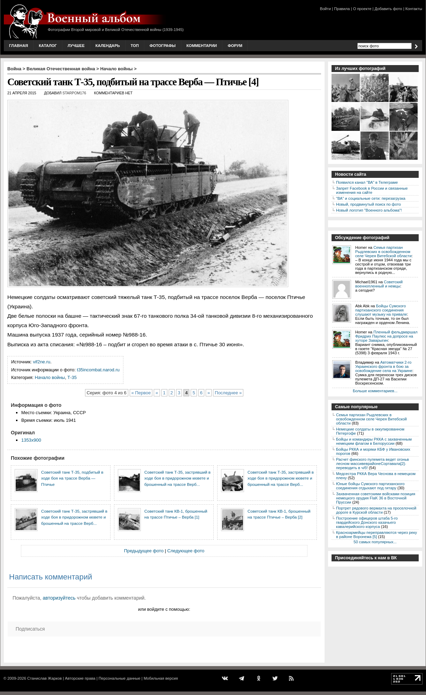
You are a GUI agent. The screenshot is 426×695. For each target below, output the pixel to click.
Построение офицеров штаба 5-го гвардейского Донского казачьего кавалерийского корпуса (367, 522)
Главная (18, 46)
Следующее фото (186, 550)
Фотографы (163, 46)
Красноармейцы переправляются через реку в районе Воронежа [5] (376, 534)
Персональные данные (119, 678)
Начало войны (116, 68)
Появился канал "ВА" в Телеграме (367, 182)
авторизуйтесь (59, 598)
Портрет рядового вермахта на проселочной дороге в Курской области (376, 510)
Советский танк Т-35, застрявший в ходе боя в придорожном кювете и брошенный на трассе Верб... (177, 478)
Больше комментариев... (375, 391)
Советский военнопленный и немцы (379, 284)
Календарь (108, 46)
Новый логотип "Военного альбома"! (369, 210)
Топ (135, 46)
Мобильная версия (161, 678)
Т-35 (72, 377)
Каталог (48, 46)
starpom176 (74, 93)
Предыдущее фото (143, 550)
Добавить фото (388, 9)
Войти (325, 9)
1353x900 (31, 440)
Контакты (413, 9)
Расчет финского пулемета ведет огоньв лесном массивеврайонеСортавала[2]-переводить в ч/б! (372, 463)
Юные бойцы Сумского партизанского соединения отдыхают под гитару (370, 486)
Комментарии (202, 46)
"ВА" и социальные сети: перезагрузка (370, 198)
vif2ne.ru (42, 361)
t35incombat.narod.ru (98, 369)
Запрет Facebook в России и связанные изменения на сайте (372, 190)
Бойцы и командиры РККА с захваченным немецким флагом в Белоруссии (374, 441)
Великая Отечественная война (60, 68)
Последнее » (228, 392)
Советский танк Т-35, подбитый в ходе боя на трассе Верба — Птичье (72, 478)
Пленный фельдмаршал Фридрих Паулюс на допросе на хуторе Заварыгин (386, 336)
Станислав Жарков (44, 678)
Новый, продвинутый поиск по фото (368, 204)
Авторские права (80, 678)
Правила (342, 9)
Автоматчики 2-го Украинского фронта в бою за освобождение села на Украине (383, 366)
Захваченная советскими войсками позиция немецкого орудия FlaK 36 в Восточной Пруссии (375, 498)
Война (14, 68)
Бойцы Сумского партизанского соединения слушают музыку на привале (381, 310)
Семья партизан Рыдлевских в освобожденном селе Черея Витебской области (383, 251)
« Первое (141, 392)
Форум (235, 46)
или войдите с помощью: (164, 609)
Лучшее (76, 46)
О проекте (362, 9)
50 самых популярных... (374, 542)
